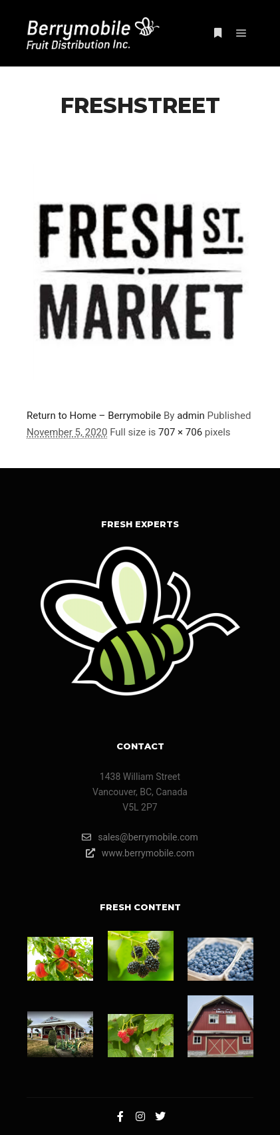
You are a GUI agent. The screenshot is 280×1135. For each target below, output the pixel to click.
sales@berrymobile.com (140, 837)
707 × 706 (180, 432)
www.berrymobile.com (140, 853)
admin (191, 416)
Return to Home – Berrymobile (94, 416)
